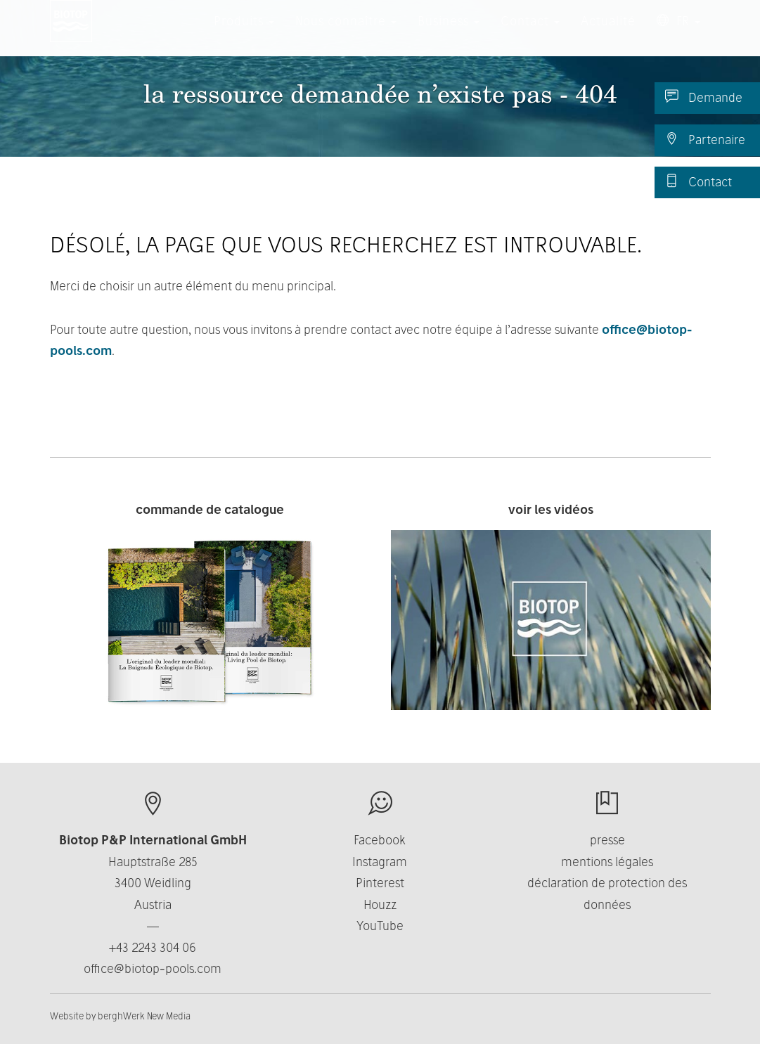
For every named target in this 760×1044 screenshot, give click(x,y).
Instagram (379, 861)
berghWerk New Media (144, 1016)
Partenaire (705, 139)
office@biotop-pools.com (152, 968)
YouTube (380, 925)
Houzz (380, 904)
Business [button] (448, 34)
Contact (698, 181)
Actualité (608, 34)
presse (607, 839)
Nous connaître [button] (346, 34)
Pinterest (380, 882)
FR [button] (678, 34)
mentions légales (607, 861)
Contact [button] (530, 34)
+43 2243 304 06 (152, 947)
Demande (703, 97)
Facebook (380, 839)
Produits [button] (244, 34)
